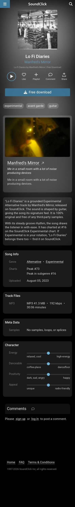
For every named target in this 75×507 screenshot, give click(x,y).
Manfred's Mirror (37, 62)
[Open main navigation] (5, 4)
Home (11, 462)
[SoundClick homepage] (37, 4)
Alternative (34, 262)
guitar (53, 106)
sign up (21, 419)
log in (35, 419)
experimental (13, 106)
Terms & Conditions (41, 462)
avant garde (36, 106)
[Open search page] (71, 4)
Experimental (54, 262)
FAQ (21, 462)
